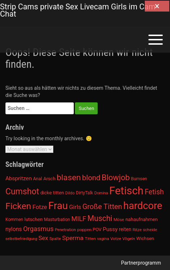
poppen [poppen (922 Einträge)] (84, 229)
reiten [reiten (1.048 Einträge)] (125, 229)
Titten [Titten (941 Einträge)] (90, 238)
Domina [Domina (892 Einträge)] (101, 193)
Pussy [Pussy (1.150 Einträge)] (110, 229)
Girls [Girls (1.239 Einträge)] (75, 207)
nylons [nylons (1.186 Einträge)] (13, 229)
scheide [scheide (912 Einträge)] (150, 229)
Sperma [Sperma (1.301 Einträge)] (73, 238)
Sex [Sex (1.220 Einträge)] (43, 238)
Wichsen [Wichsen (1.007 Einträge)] (145, 238)
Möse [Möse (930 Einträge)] (118, 219)
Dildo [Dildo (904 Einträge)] (70, 192)
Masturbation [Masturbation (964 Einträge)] (57, 219)
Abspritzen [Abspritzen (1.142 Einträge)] (18, 178)
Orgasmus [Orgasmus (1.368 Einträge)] (38, 229)
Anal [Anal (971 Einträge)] (37, 178)
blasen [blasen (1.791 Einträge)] (69, 177)
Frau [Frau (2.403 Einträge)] (58, 206)
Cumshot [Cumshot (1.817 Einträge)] (22, 191)
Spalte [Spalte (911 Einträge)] (55, 238)
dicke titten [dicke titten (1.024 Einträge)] (52, 192)
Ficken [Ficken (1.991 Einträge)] (18, 206)
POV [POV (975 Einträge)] (97, 229)
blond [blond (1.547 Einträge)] (91, 177)
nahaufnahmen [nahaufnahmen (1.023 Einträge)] (141, 219)
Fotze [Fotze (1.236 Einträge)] (39, 207)
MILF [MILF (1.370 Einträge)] (78, 219)
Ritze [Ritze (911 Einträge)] (137, 229)
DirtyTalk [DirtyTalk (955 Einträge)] (84, 192)
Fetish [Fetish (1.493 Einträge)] (154, 192)
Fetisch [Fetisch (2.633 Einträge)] (126, 191)
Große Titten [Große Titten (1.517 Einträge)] (102, 206)
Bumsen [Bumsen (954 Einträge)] (139, 178)
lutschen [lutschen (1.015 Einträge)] (33, 219)
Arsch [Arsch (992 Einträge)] (49, 178)
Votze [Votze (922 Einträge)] (115, 238)
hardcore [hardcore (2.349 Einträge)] (142, 206)
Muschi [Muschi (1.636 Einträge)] (100, 218)
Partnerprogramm (141, 263)
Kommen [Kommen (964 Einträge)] (14, 219)
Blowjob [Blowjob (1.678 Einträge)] (116, 177)
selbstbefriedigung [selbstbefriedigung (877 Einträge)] (21, 238)
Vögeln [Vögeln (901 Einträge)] (128, 238)
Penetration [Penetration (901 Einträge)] (65, 229)
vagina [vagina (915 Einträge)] (103, 238)
